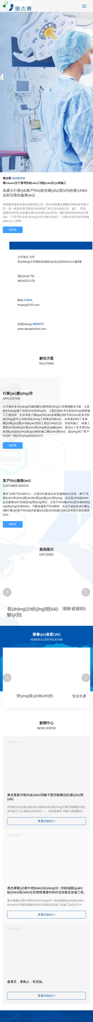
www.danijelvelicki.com (31, 328)
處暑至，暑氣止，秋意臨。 (26, 982)
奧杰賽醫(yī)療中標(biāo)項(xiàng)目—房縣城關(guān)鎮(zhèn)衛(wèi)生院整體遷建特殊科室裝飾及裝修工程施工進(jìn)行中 (45, 892)
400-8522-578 (26, 280)
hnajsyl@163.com (28, 304)
